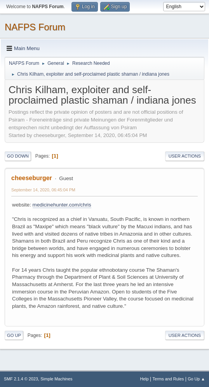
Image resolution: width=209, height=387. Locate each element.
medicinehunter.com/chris (62, 205)
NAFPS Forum (35, 27)
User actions (185, 156)
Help (144, 379)
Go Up (14, 335)
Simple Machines (56, 379)
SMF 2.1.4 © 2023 (21, 379)
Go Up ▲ (196, 379)
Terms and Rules (168, 379)
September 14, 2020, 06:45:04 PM (43, 189)
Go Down (18, 156)
